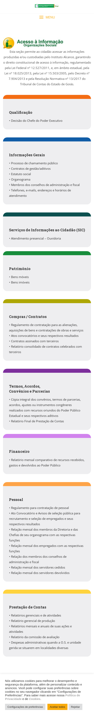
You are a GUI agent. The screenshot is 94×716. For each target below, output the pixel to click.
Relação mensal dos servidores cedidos (38, 567)
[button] (47, 17)
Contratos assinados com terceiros (35, 341)
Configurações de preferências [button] (25, 706)
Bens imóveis (20, 282)
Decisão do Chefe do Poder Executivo (36, 121)
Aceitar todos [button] (57, 706)
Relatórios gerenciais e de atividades (36, 615)
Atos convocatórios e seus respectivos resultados (45, 336)
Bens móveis (20, 277)
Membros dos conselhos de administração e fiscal (45, 185)
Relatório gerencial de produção (33, 621)
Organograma (20, 179)
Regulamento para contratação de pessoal (40, 508)
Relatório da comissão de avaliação (35, 637)
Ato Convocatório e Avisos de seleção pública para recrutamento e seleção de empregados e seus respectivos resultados (44, 518)
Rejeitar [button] (75, 706)
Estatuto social (21, 174)
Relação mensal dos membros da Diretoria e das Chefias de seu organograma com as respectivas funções (43, 534)
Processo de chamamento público (34, 163)
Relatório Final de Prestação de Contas (37, 421)
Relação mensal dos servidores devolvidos (40, 573)
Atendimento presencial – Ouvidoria (36, 238)
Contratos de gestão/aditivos (31, 169)
